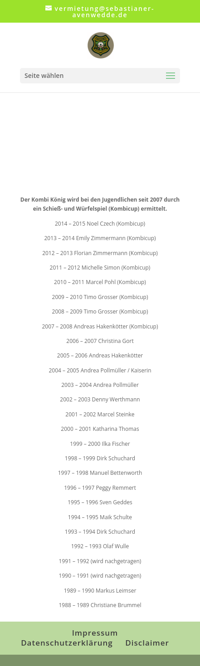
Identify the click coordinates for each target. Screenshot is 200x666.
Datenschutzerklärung (67, 642)
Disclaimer (147, 642)
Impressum (95, 632)
